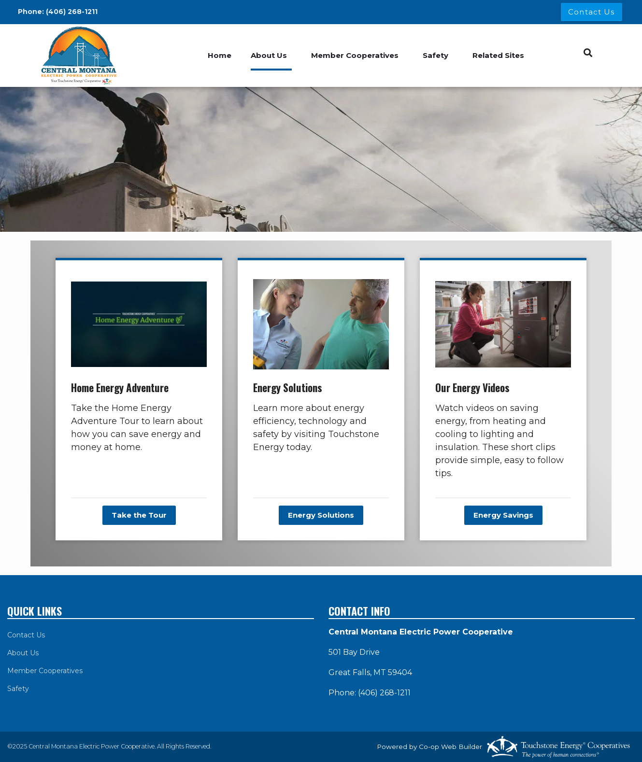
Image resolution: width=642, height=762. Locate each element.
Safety (435, 55)
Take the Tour (139, 515)
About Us (269, 55)
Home (219, 55)
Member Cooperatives (355, 55)
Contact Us (26, 635)
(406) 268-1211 (72, 11)
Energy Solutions (321, 515)
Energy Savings (503, 515)
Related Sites (498, 55)
